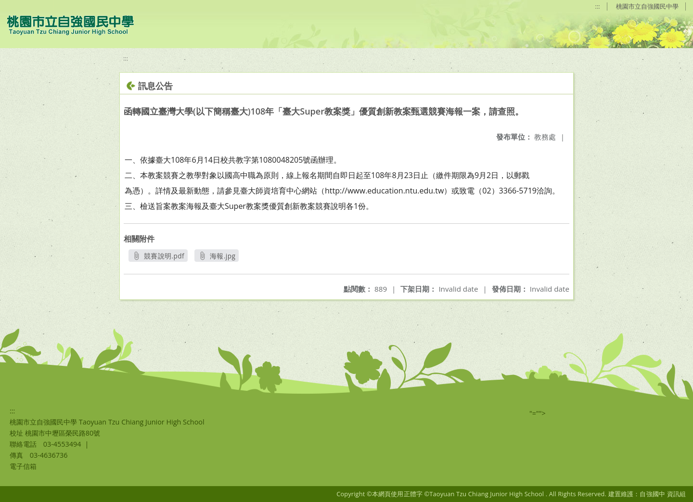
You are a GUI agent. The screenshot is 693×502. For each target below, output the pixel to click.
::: (597, 6)
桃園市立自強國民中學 (647, 6)
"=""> (537, 413)
